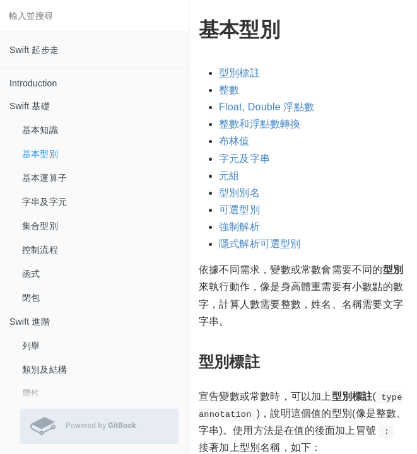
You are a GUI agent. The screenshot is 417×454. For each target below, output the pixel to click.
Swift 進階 (29, 322)
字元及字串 (244, 158)
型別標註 (239, 72)
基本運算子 (44, 178)
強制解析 (239, 226)
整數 (229, 89)
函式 (31, 274)
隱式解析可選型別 (260, 243)
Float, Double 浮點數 (266, 107)
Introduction (33, 83)
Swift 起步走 (34, 50)
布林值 (234, 141)
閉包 (31, 298)
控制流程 (40, 250)
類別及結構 (44, 369)
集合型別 (40, 226)
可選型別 (239, 209)
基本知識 (40, 130)
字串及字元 (44, 202)
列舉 (31, 345)
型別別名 (239, 192)
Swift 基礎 (29, 106)
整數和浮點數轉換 (260, 124)
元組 (229, 175)
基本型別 (40, 154)
